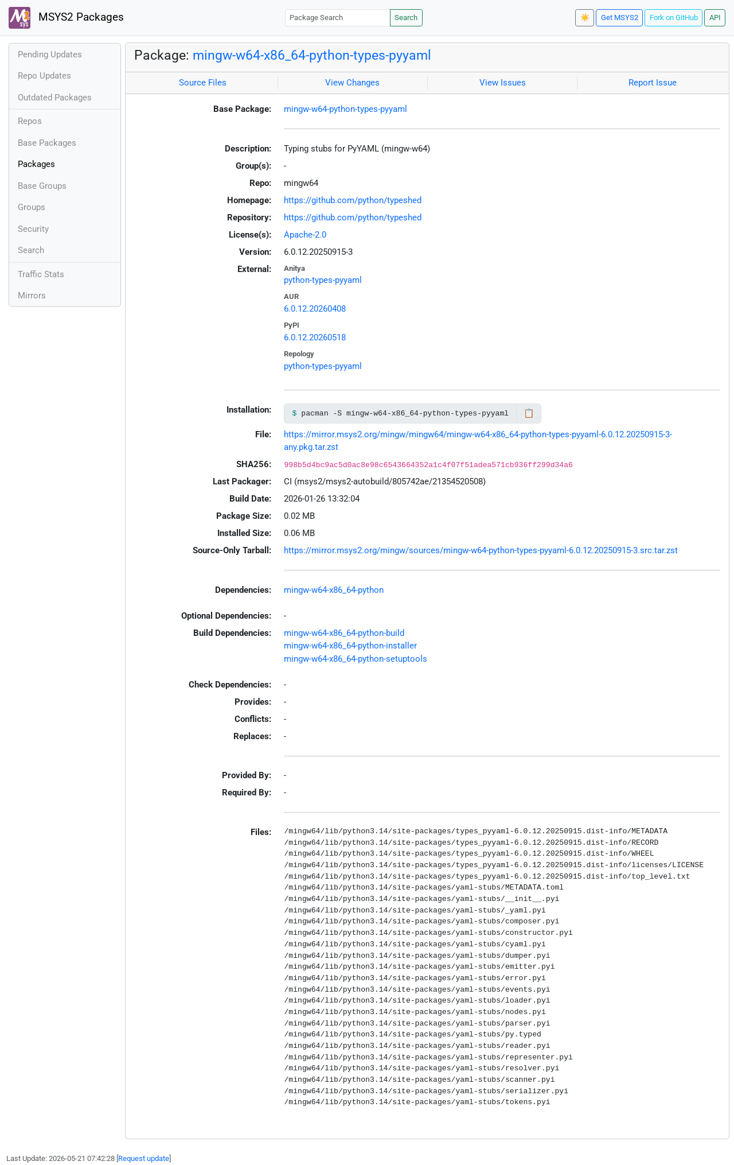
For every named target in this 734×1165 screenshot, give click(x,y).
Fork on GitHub (674, 17)
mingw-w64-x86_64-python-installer (350, 645)
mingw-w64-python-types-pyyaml (345, 109)
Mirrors (32, 295)
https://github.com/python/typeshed (352, 200)
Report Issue (652, 82)
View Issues (502, 82)
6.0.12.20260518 (315, 337)
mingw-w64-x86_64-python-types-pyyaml (312, 55)
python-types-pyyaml (323, 280)
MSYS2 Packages (66, 18)
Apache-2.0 (305, 235)
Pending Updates (50, 54)
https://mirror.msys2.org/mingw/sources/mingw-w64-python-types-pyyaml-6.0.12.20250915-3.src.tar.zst (481, 550)
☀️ (584, 17)
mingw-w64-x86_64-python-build (344, 633)
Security (33, 229)
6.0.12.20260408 (315, 309)
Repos (30, 121)
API (715, 17)
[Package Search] (338, 17)
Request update (143, 1158)
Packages (36, 164)
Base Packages (47, 143)
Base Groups (42, 186)
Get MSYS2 (619, 17)
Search (406, 17)
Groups (31, 207)
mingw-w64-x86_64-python (334, 590)
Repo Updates (44, 76)
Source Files (203, 82)
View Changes (352, 82)
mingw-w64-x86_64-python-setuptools (355, 659)
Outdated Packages (55, 97)
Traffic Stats (41, 274)
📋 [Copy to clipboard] (529, 413)
